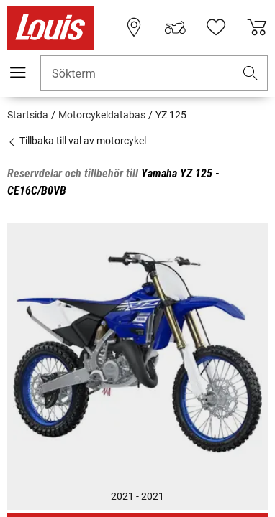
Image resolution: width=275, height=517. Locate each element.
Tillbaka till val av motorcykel (76, 140)
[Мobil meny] (18, 72)
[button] (250, 73)
